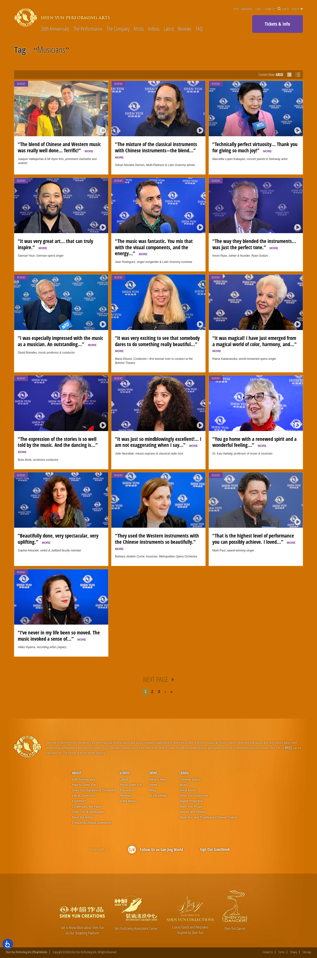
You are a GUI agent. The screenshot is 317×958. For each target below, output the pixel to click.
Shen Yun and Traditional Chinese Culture (208, 817)
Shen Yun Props (190, 806)
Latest (169, 29)
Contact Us (269, 9)
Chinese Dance (190, 779)
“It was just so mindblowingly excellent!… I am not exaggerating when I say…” (158, 442)
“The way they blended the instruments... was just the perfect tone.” (254, 244)
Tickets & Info (277, 24)
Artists (139, 29)
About (76, 772)
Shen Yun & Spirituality (88, 812)
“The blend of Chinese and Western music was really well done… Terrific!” (59, 147)
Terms (281, 952)
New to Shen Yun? (85, 785)
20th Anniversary (55, 29)
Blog (153, 790)
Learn (258, 9)
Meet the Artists (83, 817)
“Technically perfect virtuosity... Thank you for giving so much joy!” (255, 147)
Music (183, 785)
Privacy (293, 952)
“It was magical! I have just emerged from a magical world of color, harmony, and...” (255, 344)
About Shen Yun (131, 785)
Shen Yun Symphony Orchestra (94, 790)
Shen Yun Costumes (193, 795)
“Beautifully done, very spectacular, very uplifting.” (58, 538)
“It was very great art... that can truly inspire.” (55, 244)
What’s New (158, 779)
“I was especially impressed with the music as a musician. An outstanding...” (60, 341)
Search (283, 9)
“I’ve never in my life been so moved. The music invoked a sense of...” (59, 635)
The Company (118, 29)
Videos (154, 29)
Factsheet (79, 801)
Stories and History (192, 812)
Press (236, 9)
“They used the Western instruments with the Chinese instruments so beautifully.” (157, 541)
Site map (307, 952)
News (153, 772)
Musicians (51, 51)
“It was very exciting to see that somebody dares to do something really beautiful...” (157, 344)
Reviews (184, 29)
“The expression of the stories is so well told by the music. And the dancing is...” (59, 445)
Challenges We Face (86, 806)
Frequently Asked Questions (91, 822)
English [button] (297, 9)
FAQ (199, 29)
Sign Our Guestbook (215, 849)
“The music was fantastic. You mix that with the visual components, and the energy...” (154, 247)
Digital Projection (191, 801)
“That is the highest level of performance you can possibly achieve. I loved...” (253, 538)
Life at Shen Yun (83, 795)
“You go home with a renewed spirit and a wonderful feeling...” (254, 442)
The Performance (87, 29)
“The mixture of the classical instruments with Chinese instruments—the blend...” (156, 150)
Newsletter (246, 9)
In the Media (128, 801)
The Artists (127, 790)
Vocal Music (187, 790)
